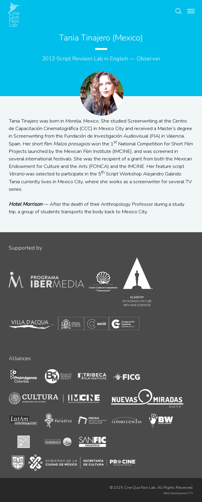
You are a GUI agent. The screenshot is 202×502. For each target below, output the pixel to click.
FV (191, 493)
